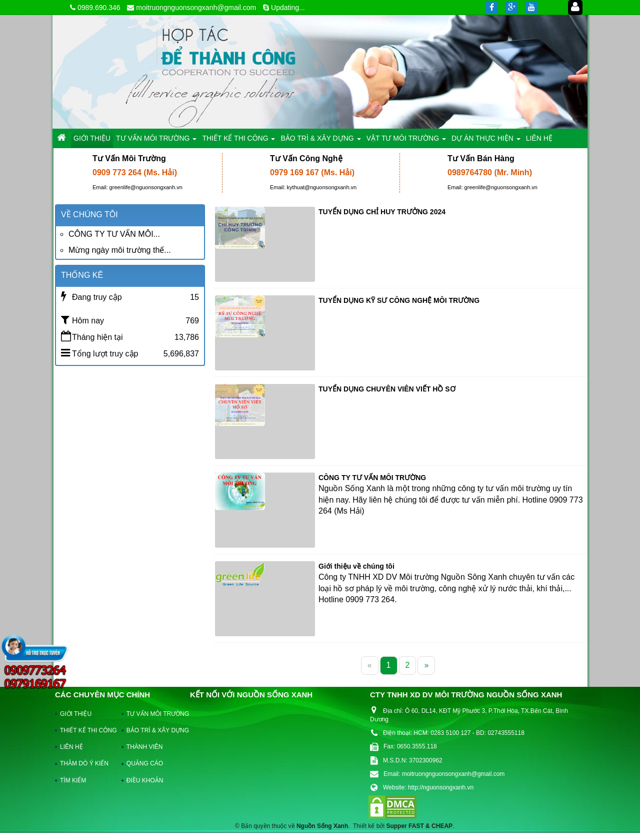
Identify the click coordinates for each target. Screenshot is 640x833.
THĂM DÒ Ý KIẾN (84, 763)
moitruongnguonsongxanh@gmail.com (196, 8)
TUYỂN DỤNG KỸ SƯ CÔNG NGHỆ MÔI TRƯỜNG (399, 300)
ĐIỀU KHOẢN (145, 780)
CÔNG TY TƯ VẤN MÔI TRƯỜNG (372, 478)
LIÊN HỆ (71, 746)
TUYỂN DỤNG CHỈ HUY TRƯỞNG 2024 (382, 212)
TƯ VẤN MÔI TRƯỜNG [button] (156, 141)
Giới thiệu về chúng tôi (356, 566)
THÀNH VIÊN (144, 746)
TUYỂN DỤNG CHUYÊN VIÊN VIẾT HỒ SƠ (387, 389)
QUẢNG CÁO (144, 763)
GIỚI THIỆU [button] (92, 138)
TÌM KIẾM (73, 780)
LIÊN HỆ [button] (539, 138)
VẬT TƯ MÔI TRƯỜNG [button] (406, 141)
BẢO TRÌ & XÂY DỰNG (153, 730)
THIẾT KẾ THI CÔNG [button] (238, 141)
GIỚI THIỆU (76, 713)
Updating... (288, 8)
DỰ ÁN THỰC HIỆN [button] (486, 141)
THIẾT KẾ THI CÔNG (86, 730)
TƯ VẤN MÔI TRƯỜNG (153, 713)
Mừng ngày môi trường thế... (119, 250)
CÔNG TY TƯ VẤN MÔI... (114, 234)
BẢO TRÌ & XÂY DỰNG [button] (320, 141)
